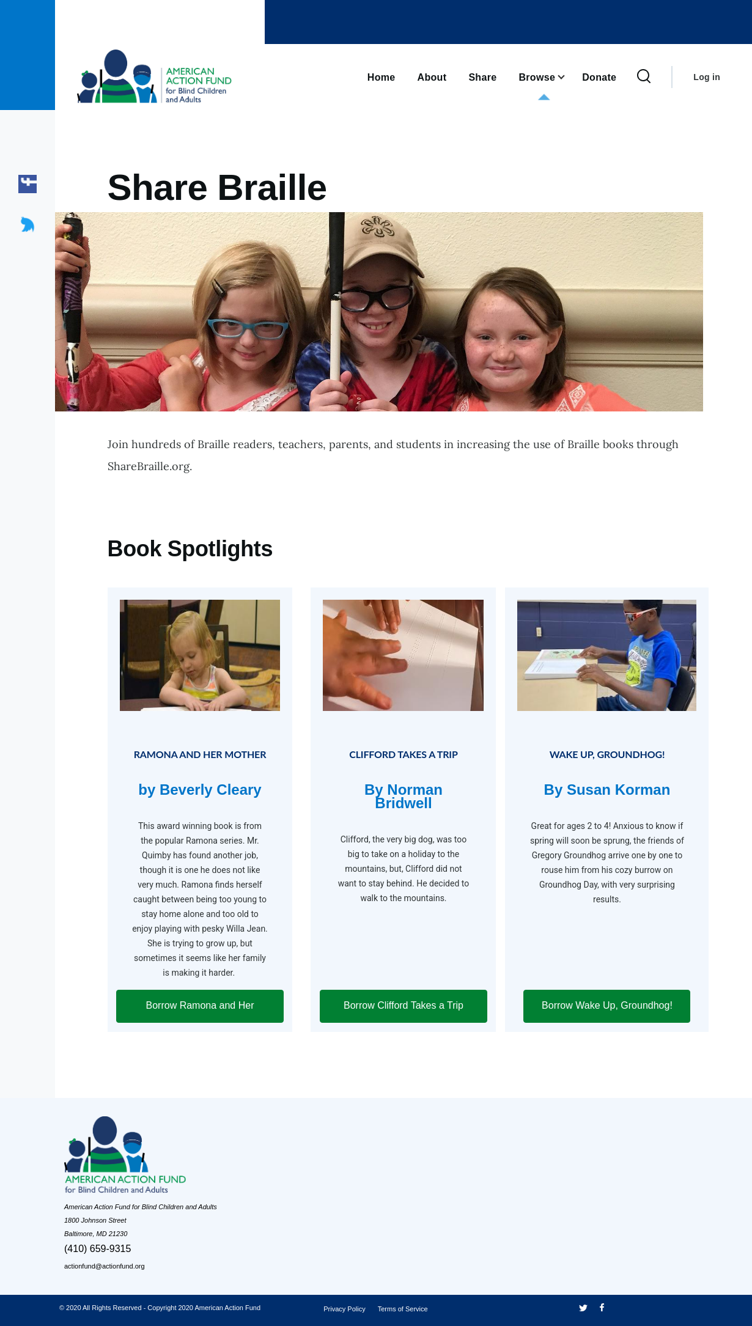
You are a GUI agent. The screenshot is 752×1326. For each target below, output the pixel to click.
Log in (706, 77)
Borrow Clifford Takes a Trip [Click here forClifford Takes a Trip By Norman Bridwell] (403, 1005)
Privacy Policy (344, 1309)
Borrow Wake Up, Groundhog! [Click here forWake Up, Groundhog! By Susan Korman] (607, 1005)
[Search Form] (643, 77)
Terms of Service (403, 1309)
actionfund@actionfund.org (104, 1266)
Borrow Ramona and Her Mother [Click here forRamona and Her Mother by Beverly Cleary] (200, 1011)
